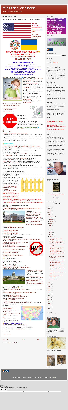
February (51, 234)
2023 (7, 329)
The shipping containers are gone (11, 184)
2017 (49, 292)
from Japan (37, 86)
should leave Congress (20, 289)
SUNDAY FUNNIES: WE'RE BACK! (56, 267)
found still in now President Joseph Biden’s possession (33, 216)
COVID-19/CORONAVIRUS (25, 57)
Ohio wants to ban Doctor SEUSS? (11, 251)
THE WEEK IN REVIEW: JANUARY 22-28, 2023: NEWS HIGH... (56, 242)
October (51, 219)
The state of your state (8, 259)
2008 (49, 308)
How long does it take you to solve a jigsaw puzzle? (15, 324)
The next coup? (10, 206)
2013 (49, 299)
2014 (49, 297)
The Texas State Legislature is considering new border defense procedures (10, 188)
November (51, 217)
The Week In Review (26, 329)
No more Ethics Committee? (33, 276)
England (32, 80)
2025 (49, 210)
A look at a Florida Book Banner (10, 252)
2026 (49, 208)
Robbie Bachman (7, 161)
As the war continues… (8, 109)
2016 (49, 293)
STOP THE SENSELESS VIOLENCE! (11, 254)
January (51, 236)
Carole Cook (10, 150)
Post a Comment (7, 334)
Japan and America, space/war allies (11, 105)
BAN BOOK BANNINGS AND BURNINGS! (36, 36)
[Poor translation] (5, 389)
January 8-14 (11, 329)
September (51, 221)
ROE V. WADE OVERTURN (9, 237)
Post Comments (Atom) (13, 342)
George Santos (10, 289)
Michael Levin (9, 167)
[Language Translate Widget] (54, 61)
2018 (49, 290)
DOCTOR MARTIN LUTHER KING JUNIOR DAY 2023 (56, 257)
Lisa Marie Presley (15, 164)
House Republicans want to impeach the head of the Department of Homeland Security (34, 282)
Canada (30, 78)
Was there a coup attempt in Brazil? (11, 103)
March (50, 232)
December (51, 216)
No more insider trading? (9, 293)
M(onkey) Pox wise (18, 262)
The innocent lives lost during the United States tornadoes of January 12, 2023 (21, 146)
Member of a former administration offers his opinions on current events (19, 292)
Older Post (40, 340)
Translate (55, 62)
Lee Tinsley (24, 158)
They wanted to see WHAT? (9, 287)
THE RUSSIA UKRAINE (8, 108)
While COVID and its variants (30, 92)
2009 (49, 306)
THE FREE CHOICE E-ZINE (19, 8)
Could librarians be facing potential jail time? (13, 249)
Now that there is (31, 270)
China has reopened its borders (30, 83)
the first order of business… (36, 271)
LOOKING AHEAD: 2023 (54, 278)
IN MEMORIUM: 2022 (53, 279)
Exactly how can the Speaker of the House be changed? (16, 267)
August (51, 223)
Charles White (24, 153)
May (50, 229)
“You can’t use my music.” (9, 301)
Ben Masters (9, 155)
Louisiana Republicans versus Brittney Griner (13, 228)
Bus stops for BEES (7, 131)
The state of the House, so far (14, 295)
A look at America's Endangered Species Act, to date (15, 133)
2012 (49, 301)
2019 (49, 288)
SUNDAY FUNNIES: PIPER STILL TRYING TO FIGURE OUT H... (56, 248)
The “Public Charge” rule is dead (10, 233)
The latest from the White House (10, 230)
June (50, 227)
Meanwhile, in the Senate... (9, 299)
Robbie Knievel (11, 159)
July (50, 225)
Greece (39, 78)
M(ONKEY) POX (24, 59)
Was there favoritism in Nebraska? (15, 227)
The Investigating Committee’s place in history (13, 209)
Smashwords (56, 197)
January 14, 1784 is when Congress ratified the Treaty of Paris (17, 302)
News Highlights (18, 329)
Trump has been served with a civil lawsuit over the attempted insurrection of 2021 (22, 208)
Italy (37, 80)
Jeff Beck (9, 165)
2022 (49, 282)
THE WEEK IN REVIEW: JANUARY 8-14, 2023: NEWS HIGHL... (57, 262)
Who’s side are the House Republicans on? (17, 296)
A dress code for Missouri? (9, 245)
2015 (49, 295)
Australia (34, 78)
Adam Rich (8, 147)
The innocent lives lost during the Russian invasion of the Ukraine (18, 145)
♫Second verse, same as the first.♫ (15, 298)
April (50, 230)
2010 (49, 305)
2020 (49, 286)
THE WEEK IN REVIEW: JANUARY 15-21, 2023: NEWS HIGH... (56, 251)
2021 (49, 284)
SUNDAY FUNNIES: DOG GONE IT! (57, 259)
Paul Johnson (15, 162)
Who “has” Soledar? (7, 111)
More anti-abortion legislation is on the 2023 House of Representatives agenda (21, 239)
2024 (49, 212)
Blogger (54, 377)
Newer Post (5, 340)
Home (23, 340)
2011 (49, 303)
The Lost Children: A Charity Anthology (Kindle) (56, 193)
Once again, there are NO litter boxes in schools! (14, 265)
